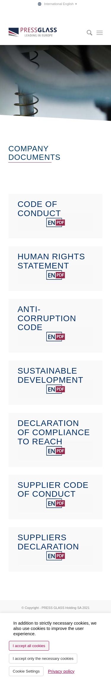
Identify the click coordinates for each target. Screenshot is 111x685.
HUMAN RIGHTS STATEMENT (51, 261)
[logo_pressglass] (46, 33)
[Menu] (99, 33)
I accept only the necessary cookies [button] (43, 658)
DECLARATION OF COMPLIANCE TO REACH (53, 432)
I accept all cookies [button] (29, 646)
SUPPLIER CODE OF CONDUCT (53, 489)
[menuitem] (57, 4)
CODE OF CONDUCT (39, 209)
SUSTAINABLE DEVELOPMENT (50, 375)
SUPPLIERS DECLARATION (48, 542)
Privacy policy (61, 671)
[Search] (86, 33)
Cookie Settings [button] (26, 671)
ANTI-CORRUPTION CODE (46, 318)
